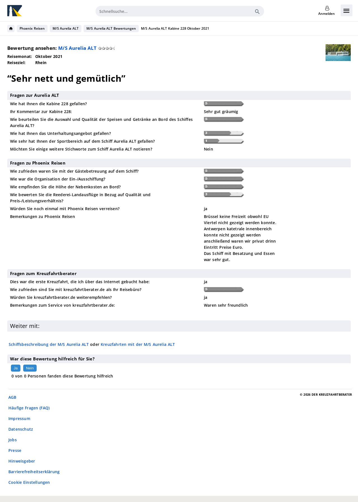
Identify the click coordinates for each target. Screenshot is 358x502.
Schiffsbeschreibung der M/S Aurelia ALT (49, 344)
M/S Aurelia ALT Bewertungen (111, 28)
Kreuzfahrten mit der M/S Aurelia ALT (138, 344)
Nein (30, 368)
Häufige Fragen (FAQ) (29, 407)
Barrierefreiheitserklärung (34, 471)
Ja (16, 368)
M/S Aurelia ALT (66, 28)
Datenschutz (20, 429)
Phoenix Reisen (32, 28)
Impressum (19, 418)
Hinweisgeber (21, 461)
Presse (14, 450)
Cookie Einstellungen (29, 482)
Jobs (12, 439)
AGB (12, 397)
